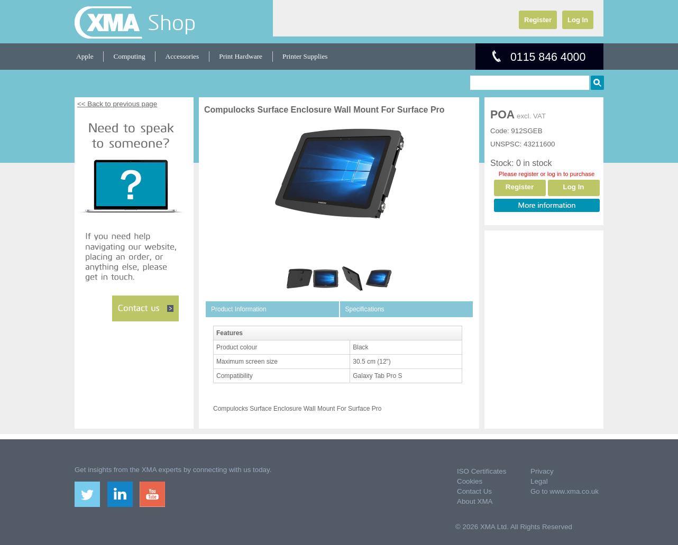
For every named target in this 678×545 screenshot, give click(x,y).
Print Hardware (240, 56)
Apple (85, 56)
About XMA (474, 501)
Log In (577, 20)
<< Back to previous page (117, 104)
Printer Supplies (305, 56)
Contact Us (474, 491)
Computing (129, 56)
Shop (172, 22)
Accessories (182, 56)
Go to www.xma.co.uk (564, 491)
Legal (539, 481)
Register (538, 20)
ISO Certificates (481, 471)
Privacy (542, 471)
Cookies (469, 481)
